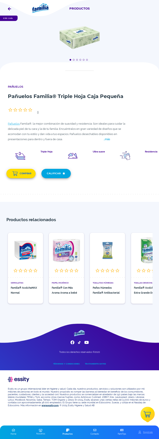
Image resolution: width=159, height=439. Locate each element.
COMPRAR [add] (21, 173)
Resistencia (151, 152)
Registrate (148, 432)
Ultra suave (99, 152)
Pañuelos (14, 123)
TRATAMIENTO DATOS (95, 364)
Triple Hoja (46, 152)
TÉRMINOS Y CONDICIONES (66, 364)
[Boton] (71, 59)
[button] (13, 432)
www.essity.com (50, 405)
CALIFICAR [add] (56, 173)
